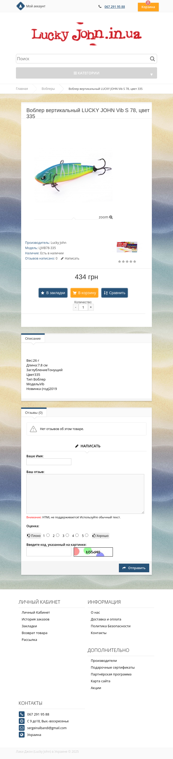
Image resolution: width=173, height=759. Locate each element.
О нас (95, 612)
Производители (104, 660)
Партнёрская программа (111, 674)
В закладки (55, 293)
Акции (96, 687)
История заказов (35, 619)
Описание (33, 338)
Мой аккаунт (35, 6)
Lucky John (58, 242)
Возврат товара (34, 632)
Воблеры (48, 89)
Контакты (98, 632)
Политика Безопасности (110, 626)
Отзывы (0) (34, 413)
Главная (22, 89)
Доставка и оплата (106, 619)
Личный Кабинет (36, 612)
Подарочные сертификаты (113, 667)
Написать (70, 258)
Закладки (29, 626)
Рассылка (29, 639)
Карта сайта (100, 681)
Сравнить (117, 293)
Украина (34, 734)
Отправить (134, 568)
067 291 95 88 (115, 6)
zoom (106, 216)
